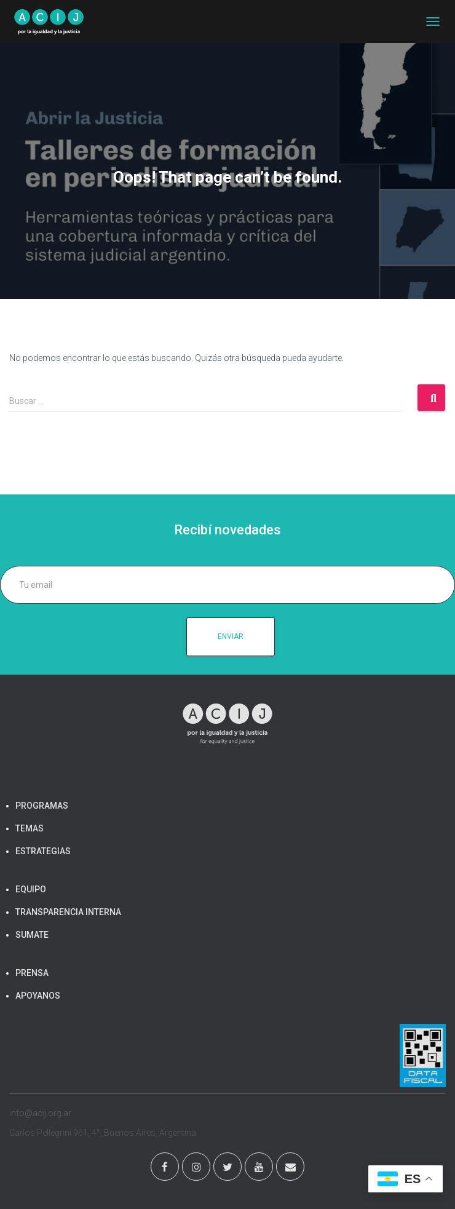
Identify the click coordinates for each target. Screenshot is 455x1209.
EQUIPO (30, 889)
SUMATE (32, 935)
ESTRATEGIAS (43, 851)
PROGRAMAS (41, 806)
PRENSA (32, 973)
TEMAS (29, 828)
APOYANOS (37, 996)
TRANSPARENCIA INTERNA (68, 912)
